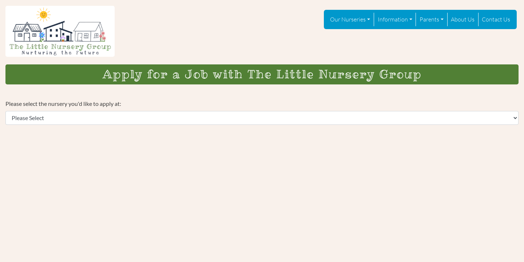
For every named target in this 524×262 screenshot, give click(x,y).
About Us (463, 19)
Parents (429, 19)
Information (393, 19)
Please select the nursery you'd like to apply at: (63, 103)
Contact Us (496, 19)
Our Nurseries (348, 19)
